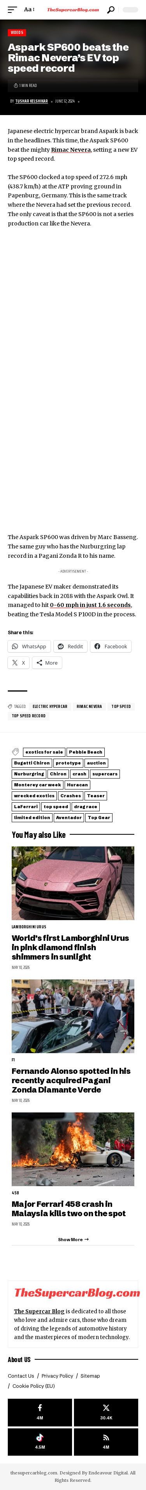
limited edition (32, 817)
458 (15, 1193)
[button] (14, 9)
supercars (105, 774)
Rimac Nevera (71, 149)
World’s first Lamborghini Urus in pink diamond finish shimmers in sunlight (70, 947)
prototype (68, 763)
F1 (13, 1060)
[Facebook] (40, 1412)
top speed (121, 706)
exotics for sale (44, 752)
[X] (106, 1412)
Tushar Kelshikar (31, 101)
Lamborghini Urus (29, 927)
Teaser (96, 795)
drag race (85, 806)
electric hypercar (50, 706)
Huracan (77, 785)
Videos (17, 32)
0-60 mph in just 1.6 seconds (90, 604)
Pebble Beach (85, 752)
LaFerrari (26, 806)
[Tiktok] (40, 1442)
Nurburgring (29, 774)
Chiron (58, 774)
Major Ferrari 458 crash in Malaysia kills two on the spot (69, 1208)
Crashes (70, 795)
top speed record (29, 716)
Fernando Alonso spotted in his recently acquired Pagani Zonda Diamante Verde (71, 1080)
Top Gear (99, 817)
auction (96, 763)
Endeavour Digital (108, 1473)
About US (19, 1359)
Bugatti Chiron (32, 763)
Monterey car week (37, 785)
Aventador (69, 817)
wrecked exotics (34, 795)
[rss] (106, 1442)
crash (79, 774)
